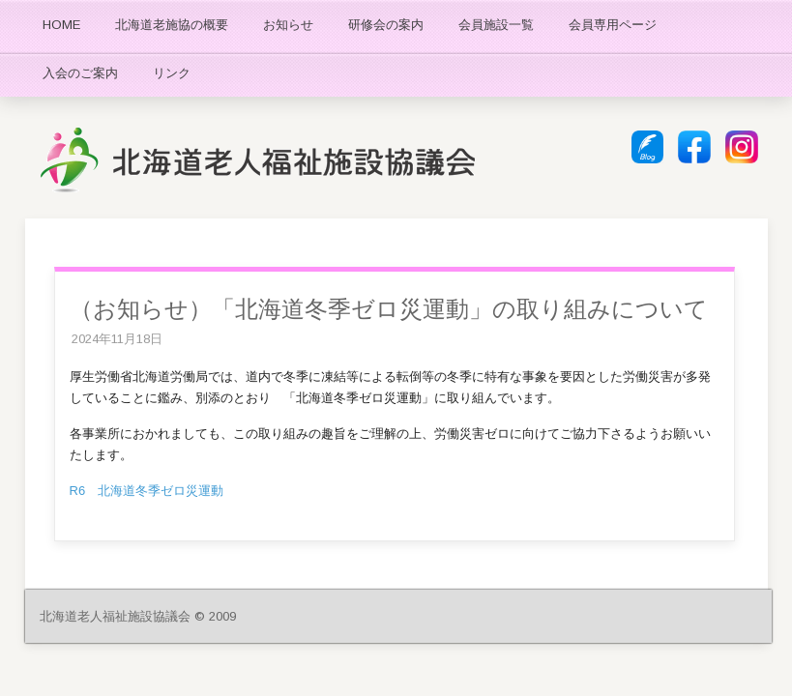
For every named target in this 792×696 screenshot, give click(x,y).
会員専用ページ (613, 24)
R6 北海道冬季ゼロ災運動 (147, 490)
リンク (172, 73)
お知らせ (288, 24)
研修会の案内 (386, 24)
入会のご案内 (80, 73)
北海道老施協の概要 (171, 24)
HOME (61, 24)
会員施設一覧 (496, 24)
